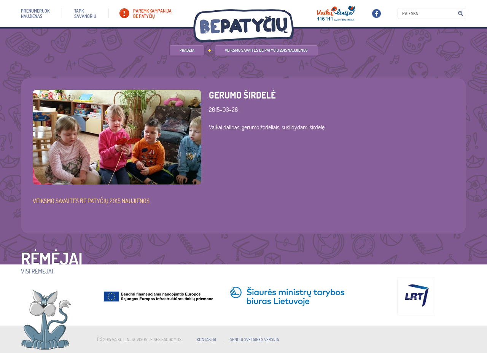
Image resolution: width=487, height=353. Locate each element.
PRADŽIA (187, 50)
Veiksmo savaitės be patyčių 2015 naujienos (266, 50)
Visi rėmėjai (37, 271)
